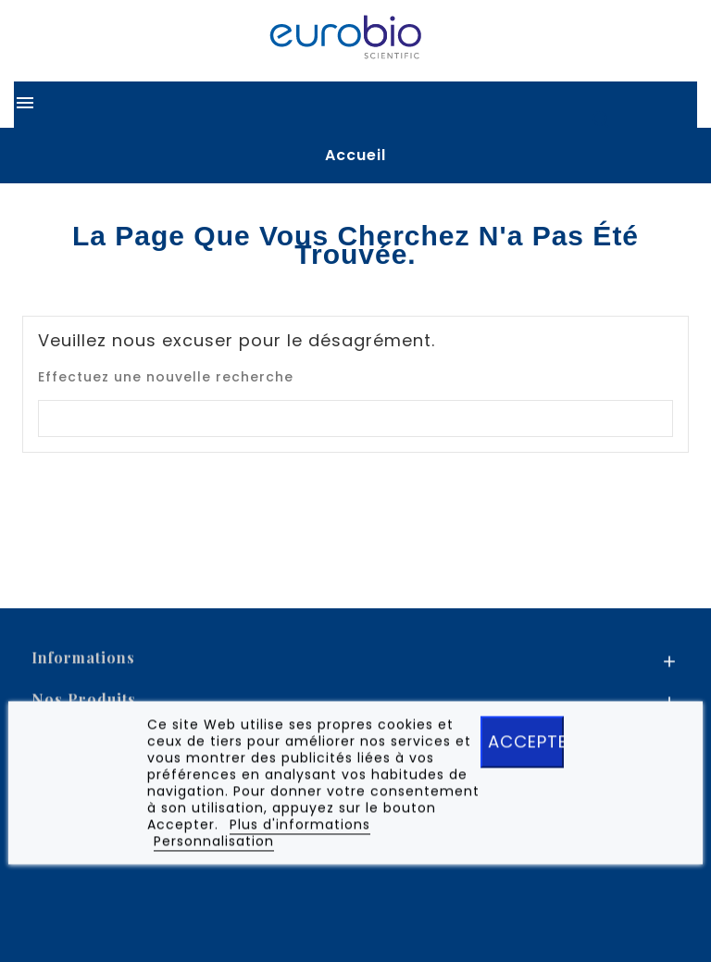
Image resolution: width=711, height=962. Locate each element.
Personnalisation (214, 845)
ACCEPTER (526, 745)
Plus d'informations (300, 828)
